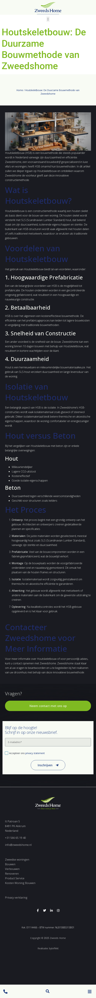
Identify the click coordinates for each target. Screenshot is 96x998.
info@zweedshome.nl (18, 845)
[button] (47, 991)
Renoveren (12, 873)
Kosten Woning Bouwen (20, 883)
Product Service (14, 878)
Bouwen (10, 864)
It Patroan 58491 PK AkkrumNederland (15, 826)
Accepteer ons (27, 753)
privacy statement (35, 753)
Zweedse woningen (17, 859)
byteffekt (54, 948)
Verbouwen (12, 869)
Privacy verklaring (16, 897)
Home (20, 90)
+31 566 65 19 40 (15, 838)
